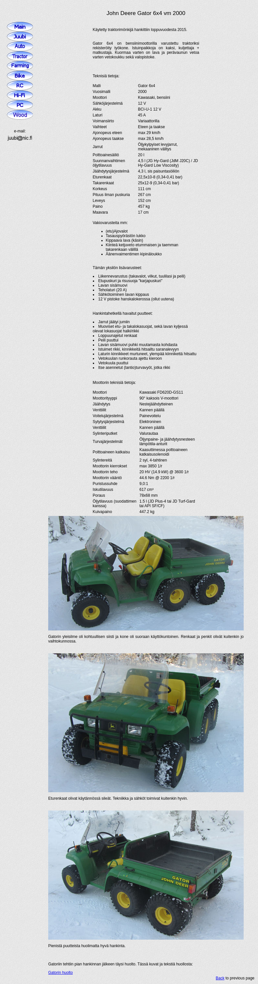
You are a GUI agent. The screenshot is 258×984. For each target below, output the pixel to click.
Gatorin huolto (60, 972)
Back (220, 978)
